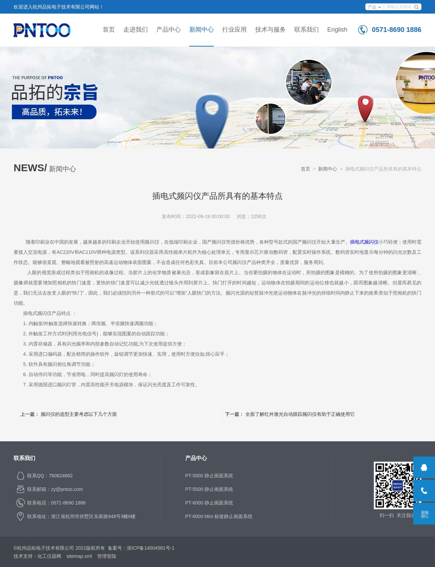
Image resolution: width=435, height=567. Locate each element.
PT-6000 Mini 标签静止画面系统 (219, 516)
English (337, 29)
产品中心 (168, 29)
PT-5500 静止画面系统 (209, 489)
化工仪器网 (49, 556)
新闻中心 (201, 29)
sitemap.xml (79, 556)
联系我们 (306, 29)
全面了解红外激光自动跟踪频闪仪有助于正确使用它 (300, 414)
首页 (109, 29)
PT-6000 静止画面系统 (209, 503)
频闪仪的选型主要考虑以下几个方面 (79, 414)
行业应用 (234, 29)
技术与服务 (270, 29)
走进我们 (135, 29)
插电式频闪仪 (364, 242)
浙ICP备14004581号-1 (150, 548)
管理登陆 (106, 556)
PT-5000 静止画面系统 (209, 475)
